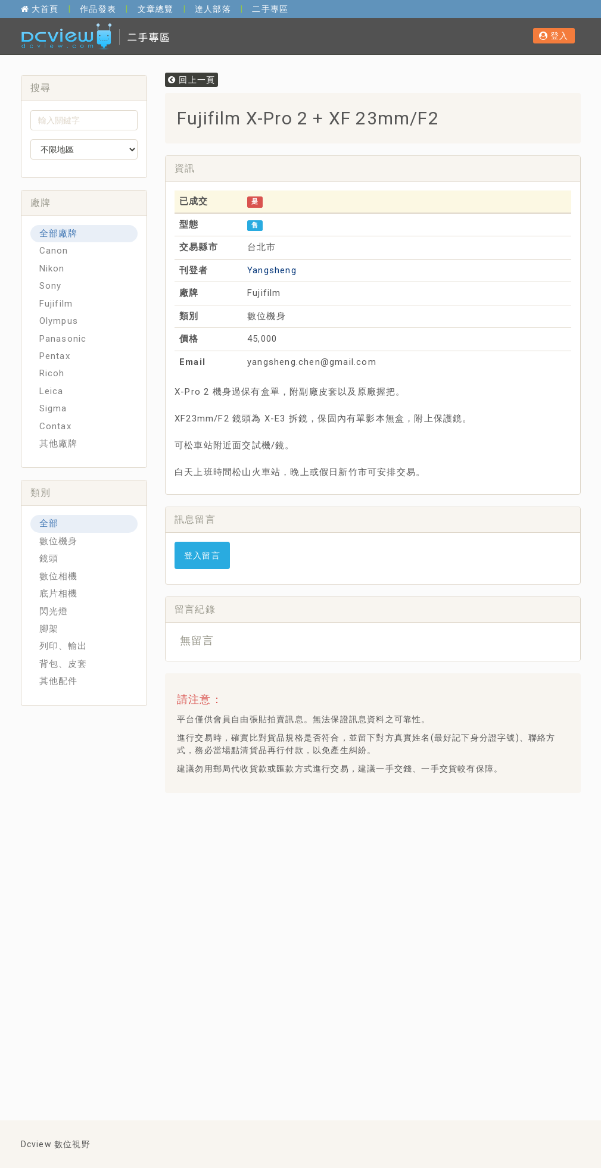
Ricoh (52, 373)
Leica (51, 391)
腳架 (48, 628)
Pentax (54, 356)
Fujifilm (56, 303)
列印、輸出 (63, 646)
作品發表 (98, 9)
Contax (55, 426)
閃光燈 (53, 611)
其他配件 (58, 681)
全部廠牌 (58, 233)
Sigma (53, 408)
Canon (53, 250)
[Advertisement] (387, 888)
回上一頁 (191, 80)
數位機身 (58, 541)
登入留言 (202, 555)
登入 (554, 35)
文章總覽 (156, 9)
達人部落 (213, 9)
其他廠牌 (58, 443)
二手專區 (270, 9)
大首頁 (40, 9)
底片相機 (58, 593)
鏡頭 (48, 558)
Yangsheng (272, 270)
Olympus (58, 321)
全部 (48, 523)
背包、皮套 (63, 663)
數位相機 (58, 576)
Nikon (52, 268)
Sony (50, 285)
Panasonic (63, 338)
